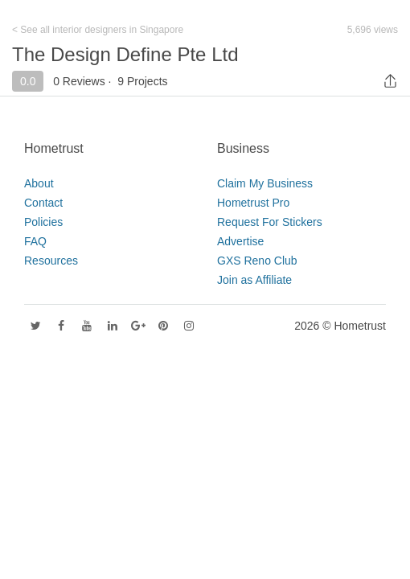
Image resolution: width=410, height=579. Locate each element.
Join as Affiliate (254, 279)
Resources (51, 260)
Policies (43, 222)
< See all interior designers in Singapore (97, 29)
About (39, 183)
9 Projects (142, 81)
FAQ (35, 241)
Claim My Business (265, 183)
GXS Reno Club (257, 260)
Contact (43, 202)
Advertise (240, 241)
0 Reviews (79, 81)
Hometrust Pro (253, 202)
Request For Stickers (269, 222)
